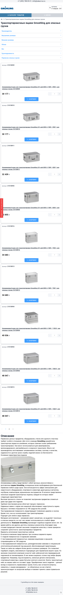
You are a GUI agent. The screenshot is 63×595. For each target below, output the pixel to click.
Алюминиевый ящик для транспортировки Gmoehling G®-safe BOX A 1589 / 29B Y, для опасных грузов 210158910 (30, 128)
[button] (49, 93)
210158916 (10, 226)
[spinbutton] (54, 93)
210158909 (10, 65)
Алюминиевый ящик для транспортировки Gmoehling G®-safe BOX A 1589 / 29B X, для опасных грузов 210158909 (30, 88)
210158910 (10, 105)
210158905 (10, 186)
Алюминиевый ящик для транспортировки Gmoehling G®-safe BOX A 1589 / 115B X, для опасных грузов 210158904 (31, 329)
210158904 (10, 306)
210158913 (10, 266)
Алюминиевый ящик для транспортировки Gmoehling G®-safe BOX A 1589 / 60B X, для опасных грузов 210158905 (30, 208)
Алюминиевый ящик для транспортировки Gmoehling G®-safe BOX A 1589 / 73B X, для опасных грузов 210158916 (30, 249)
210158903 (10, 347)
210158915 (10, 387)
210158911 (10, 145)
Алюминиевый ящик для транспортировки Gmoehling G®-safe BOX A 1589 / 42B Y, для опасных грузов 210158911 (30, 168)
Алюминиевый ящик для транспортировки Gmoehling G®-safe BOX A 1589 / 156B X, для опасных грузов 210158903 (31, 369)
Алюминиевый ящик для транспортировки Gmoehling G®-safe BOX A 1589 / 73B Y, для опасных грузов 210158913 (30, 289)
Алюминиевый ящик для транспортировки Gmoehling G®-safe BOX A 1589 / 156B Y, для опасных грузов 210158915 (31, 410)
